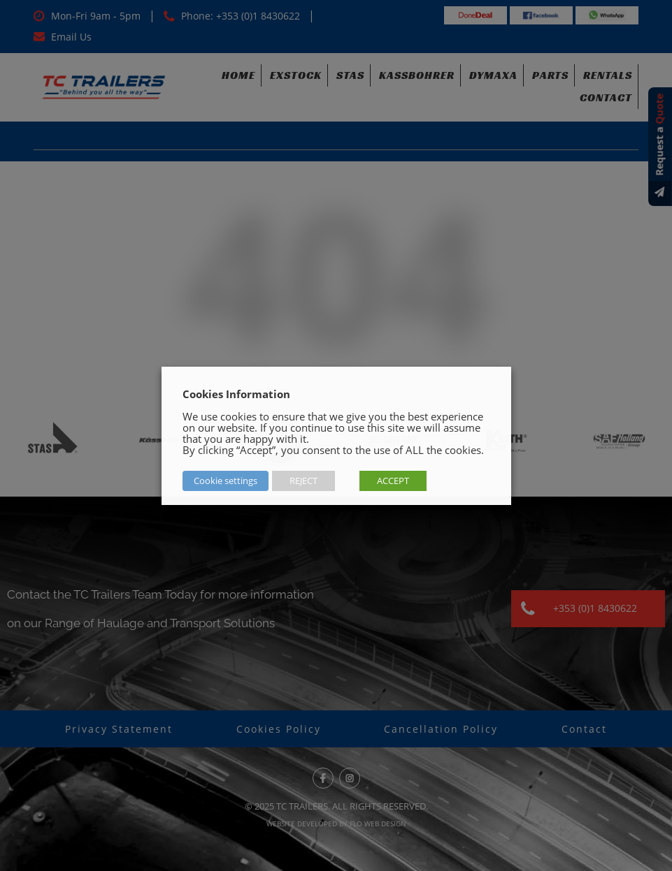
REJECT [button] (303, 480)
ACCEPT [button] (393, 480)
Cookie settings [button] (225, 480)
